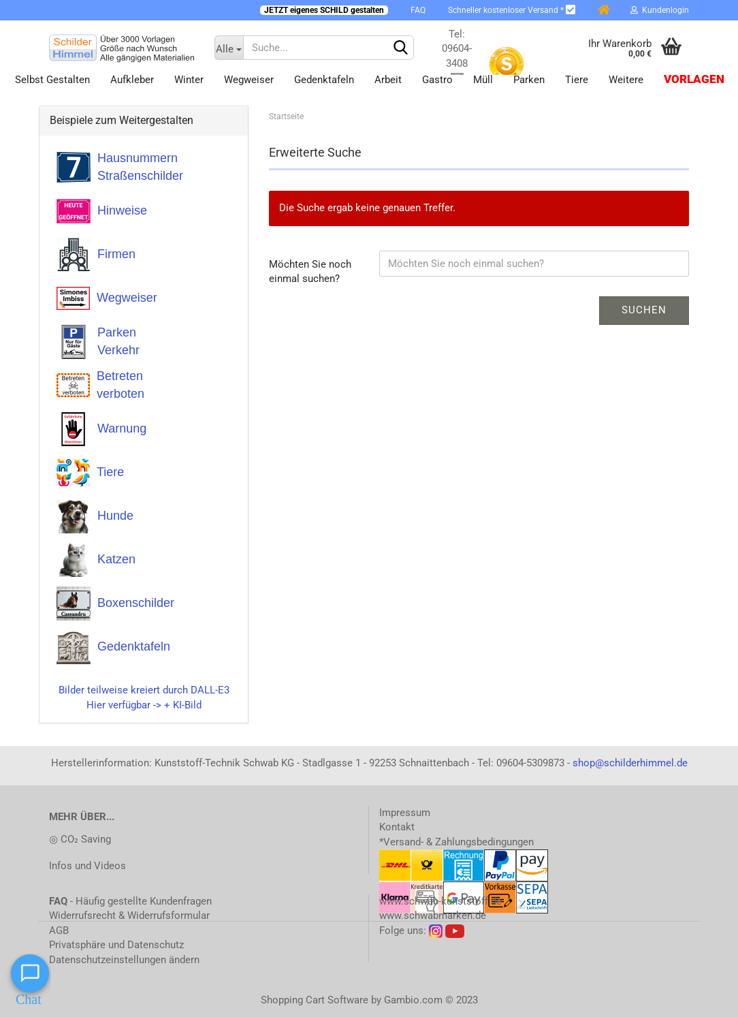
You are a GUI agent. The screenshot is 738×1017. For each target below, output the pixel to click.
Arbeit (388, 80)
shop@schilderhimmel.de (630, 763)
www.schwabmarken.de (432, 915)
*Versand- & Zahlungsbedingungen (456, 842)
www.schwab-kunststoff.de (440, 901)
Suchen (644, 310)
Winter (189, 80)
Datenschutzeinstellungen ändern (124, 960)
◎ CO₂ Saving (80, 839)
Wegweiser (249, 80)
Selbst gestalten (52, 80)
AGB (59, 930)
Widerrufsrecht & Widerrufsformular (129, 915)
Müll (483, 80)
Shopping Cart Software (314, 1000)
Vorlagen (694, 79)
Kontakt (397, 827)
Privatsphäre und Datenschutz (116, 945)
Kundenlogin (659, 10)
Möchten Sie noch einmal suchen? (310, 271)
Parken (529, 80)
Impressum (404, 813)
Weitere (626, 80)
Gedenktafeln (324, 80)
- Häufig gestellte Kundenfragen (130, 901)
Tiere (576, 80)
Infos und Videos (87, 866)
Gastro (437, 80)
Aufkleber (132, 80)
